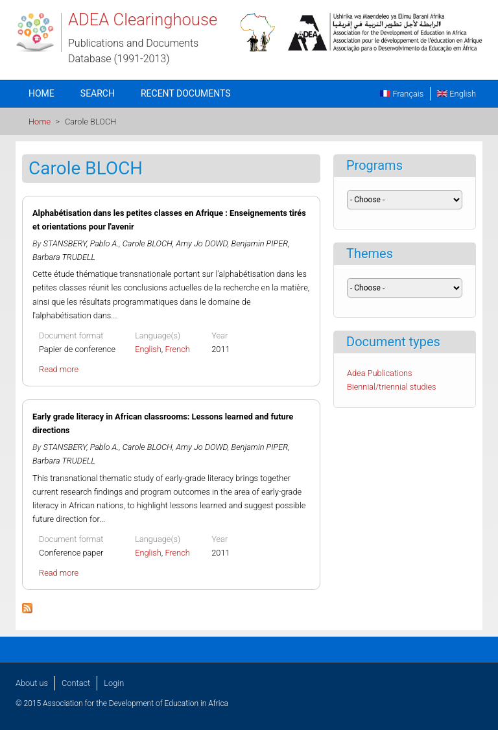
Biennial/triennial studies (391, 387)
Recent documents (186, 93)
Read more (58, 369)
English (456, 94)
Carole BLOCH (147, 243)
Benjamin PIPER (260, 243)
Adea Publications (379, 373)
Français (401, 94)
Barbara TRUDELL (63, 257)
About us (32, 683)
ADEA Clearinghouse (142, 19)
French (177, 349)
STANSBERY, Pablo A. (81, 243)
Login (114, 683)
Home (41, 93)
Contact (76, 683)
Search (97, 93)
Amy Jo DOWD (202, 243)
